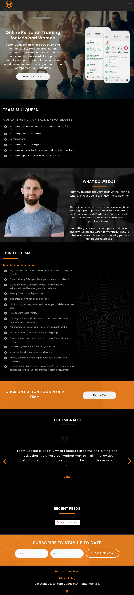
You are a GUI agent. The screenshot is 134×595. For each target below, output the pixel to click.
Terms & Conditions (67, 571)
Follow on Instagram (67, 522)
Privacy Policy (67, 578)
